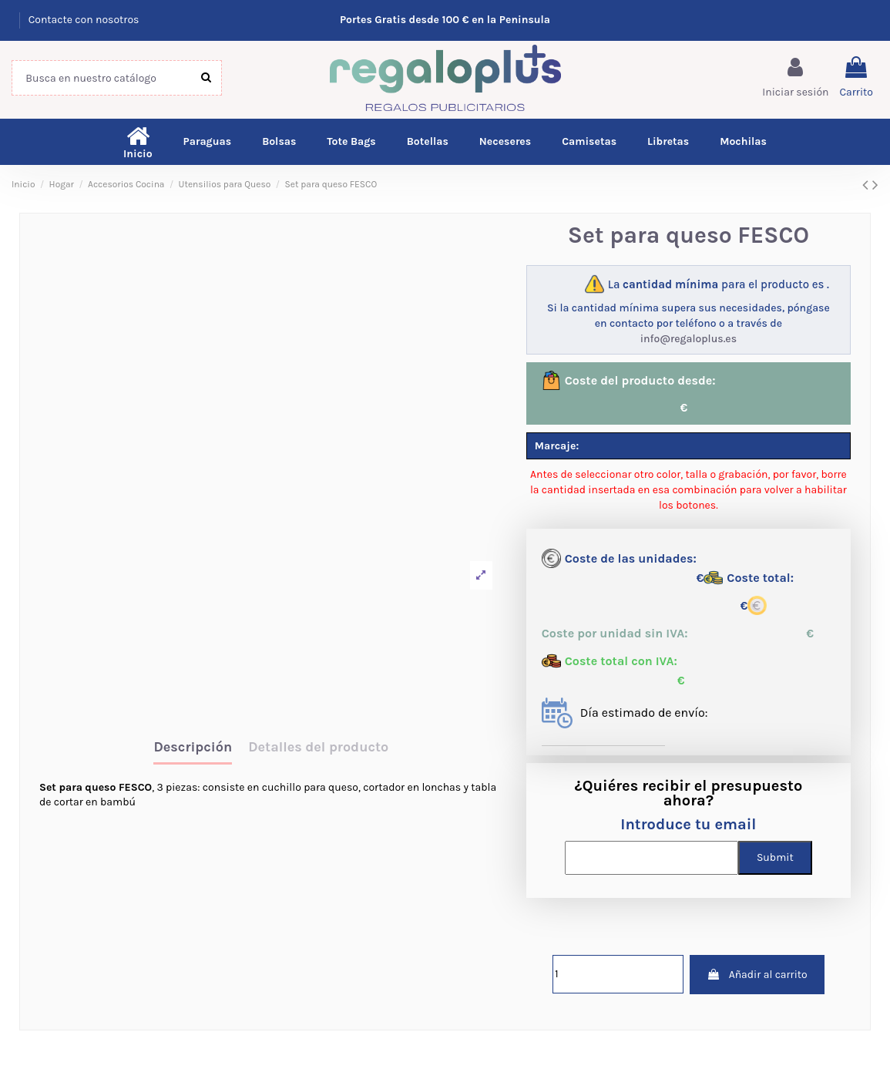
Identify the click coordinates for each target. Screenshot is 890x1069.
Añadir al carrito (757, 974)
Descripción (192, 747)
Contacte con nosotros (84, 19)
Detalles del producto (318, 747)
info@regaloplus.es (688, 338)
